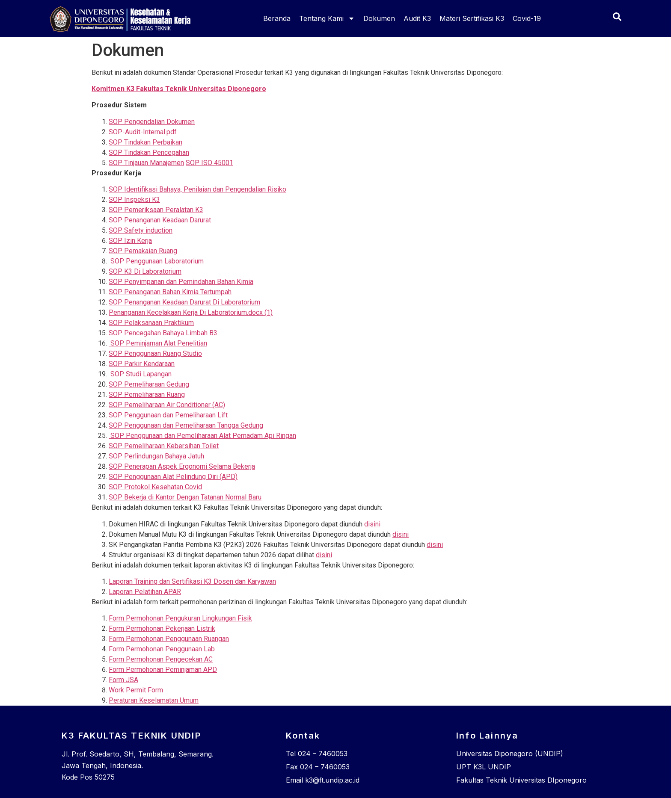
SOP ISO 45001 (209, 163)
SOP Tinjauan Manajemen (146, 163)
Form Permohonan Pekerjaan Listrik (162, 628)
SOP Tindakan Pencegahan (149, 152)
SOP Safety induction (140, 230)
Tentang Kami (327, 18)
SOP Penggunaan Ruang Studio (155, 353)
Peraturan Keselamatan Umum (154, 700)
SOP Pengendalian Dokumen (152, 122)
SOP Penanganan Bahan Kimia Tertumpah (170, 292)
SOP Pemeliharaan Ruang (147, 394)
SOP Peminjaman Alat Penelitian (158, 343)
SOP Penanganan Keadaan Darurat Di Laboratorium (184, 302)
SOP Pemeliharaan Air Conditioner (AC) (167, 405)
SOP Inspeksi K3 (134, 199)
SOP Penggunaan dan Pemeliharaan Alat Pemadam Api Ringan (202, 436)
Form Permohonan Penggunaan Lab (162, 649)
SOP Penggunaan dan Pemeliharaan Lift (168, 415)
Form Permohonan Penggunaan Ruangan (169, 639)
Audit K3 (417, 18)
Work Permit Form (136, 690)
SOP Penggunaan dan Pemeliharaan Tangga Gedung (186, 425)
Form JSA (123, 680)
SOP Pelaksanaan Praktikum (151, 323)
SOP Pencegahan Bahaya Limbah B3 (163, 333)
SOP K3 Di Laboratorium (145, 271)
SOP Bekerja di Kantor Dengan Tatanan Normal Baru (185, 497)
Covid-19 (527, 18)
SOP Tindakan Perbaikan (145, 142)
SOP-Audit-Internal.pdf (143, 132)
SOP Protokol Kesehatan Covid (155, 487)
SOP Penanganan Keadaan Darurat (160, 220)
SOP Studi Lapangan (140, 374)
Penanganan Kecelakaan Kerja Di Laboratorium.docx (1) (191, 312)
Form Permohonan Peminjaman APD (163, 669)
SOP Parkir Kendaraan (142, 364)
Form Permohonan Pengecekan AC (161, 659)
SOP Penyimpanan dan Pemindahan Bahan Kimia (181, 282)
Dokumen (379, 18)
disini (372, 524)
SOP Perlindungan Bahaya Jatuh (156, 456)
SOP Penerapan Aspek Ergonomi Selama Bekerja (182, 466)
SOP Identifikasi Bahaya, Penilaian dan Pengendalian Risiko (197, 189)
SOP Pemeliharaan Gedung (149, 384)
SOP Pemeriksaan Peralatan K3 (156, 210)
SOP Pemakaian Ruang (143, 251)
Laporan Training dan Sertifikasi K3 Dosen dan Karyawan (192, 581)
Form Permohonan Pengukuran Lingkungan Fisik (180, 618)
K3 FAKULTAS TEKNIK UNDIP (131, 735)
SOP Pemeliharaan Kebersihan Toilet (164, 446)
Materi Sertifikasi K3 (471, 18)
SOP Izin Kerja (130, 240)
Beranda (277, 18)
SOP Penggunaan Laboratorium (156, 261)
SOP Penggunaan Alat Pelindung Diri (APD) (173, 477)
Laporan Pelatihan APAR (145, 592)
